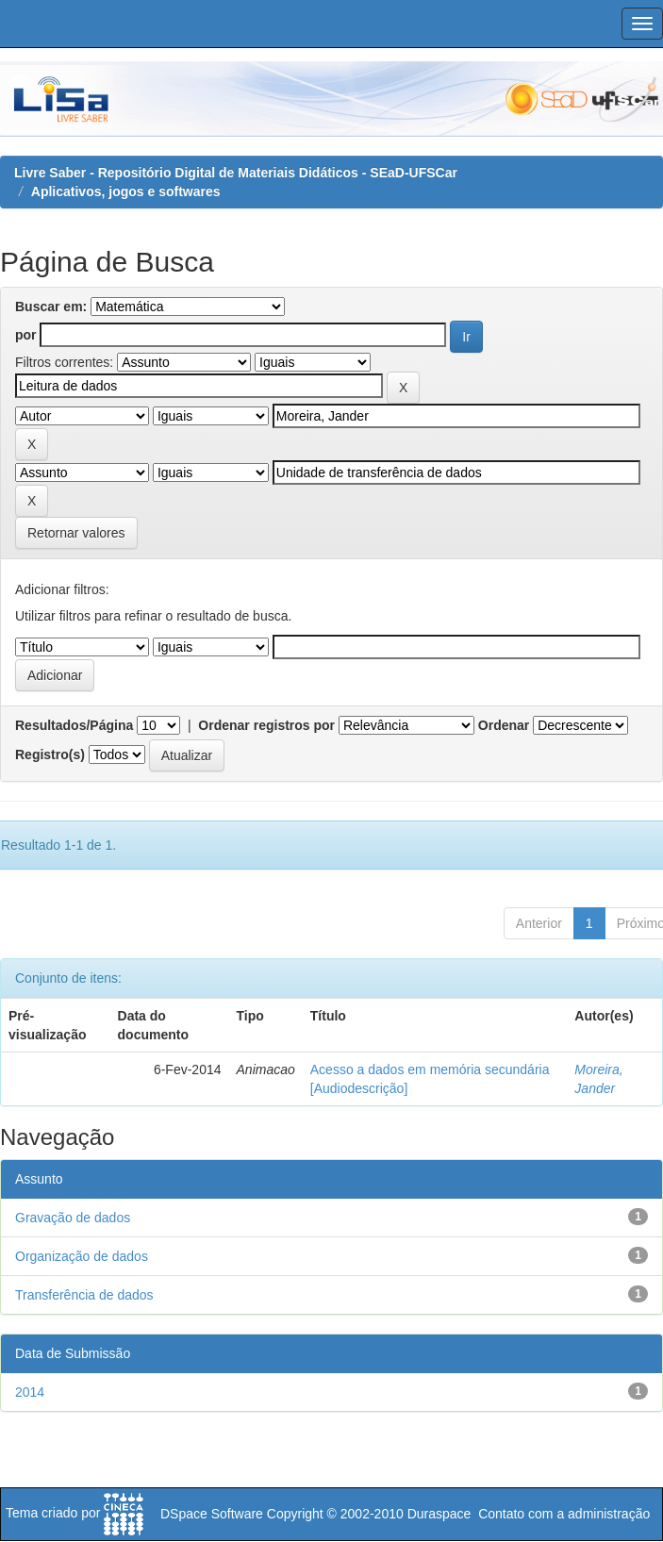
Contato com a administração (564, 1513)
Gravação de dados (72, 1217)
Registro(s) (50, 754)
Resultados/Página (74, 725)
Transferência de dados (84, 1294)
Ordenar (503, 725)
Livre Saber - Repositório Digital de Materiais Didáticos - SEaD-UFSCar (235, 172)
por (26, 334)
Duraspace (439, 1513)
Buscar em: (51, 306)
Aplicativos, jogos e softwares (126, 191)
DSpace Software (211, 1513)
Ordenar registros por (266, 725)
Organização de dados (81, 1256)
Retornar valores (76, 532)
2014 (29, 1392)
